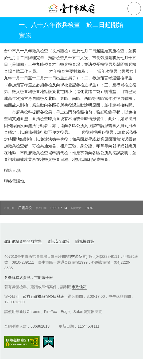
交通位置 (78, 256)
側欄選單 (8, 8)
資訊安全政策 (58, 241)
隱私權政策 (84, 241)
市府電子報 (43, 277)
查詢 (134, 8)
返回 (8, 30)
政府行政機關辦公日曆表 (43, 296)
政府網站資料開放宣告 (23, 241)
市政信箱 (79, 287)
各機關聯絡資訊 (17, 277)
